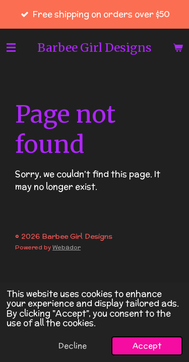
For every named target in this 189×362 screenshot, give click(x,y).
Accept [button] (147, 345)
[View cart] (178, 47)
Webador (66, 247)
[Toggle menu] (11, 47)
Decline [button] (72, 345)
